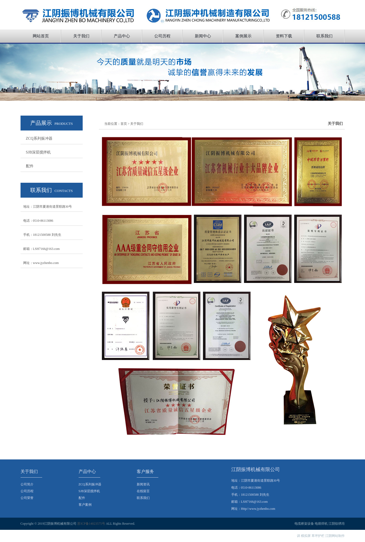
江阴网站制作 (335, 536)
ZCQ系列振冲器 (39, 138)
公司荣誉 (27, 498)
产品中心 (122, 36)
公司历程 (162, 36)
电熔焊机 (321, 523)
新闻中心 (203, 36)
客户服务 (145, 471)
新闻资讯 (143, 484)
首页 (123, 124)
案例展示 (243, 36)
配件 (30, 166)
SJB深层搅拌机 (38, 152)
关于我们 (81, 36)
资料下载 (284, 36)
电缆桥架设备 (304, 523)
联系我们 (324, 36)
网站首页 (41, 36)
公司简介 (27, 484)
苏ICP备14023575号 (91, 523)
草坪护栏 (318, 536)
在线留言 (143, 491)
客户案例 (85, 505)
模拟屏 (306, 536)
